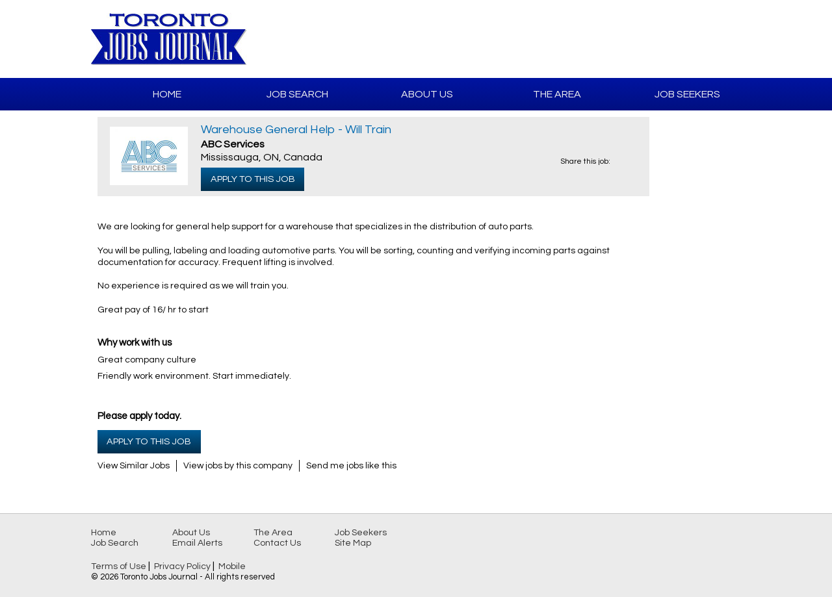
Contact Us (277, 543)
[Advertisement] (589, 38)
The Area (557, 94)
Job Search (297, 94)
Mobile (232, 566)
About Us (427, 94)
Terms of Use (118, 566)
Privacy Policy (182, 566)
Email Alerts (197, 543)
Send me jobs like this (351, 465)
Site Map (353, 543)
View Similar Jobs (134, 465)
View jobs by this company (237, 465)
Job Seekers (687, 94)
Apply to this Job (253, 179)
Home (167, 94)
